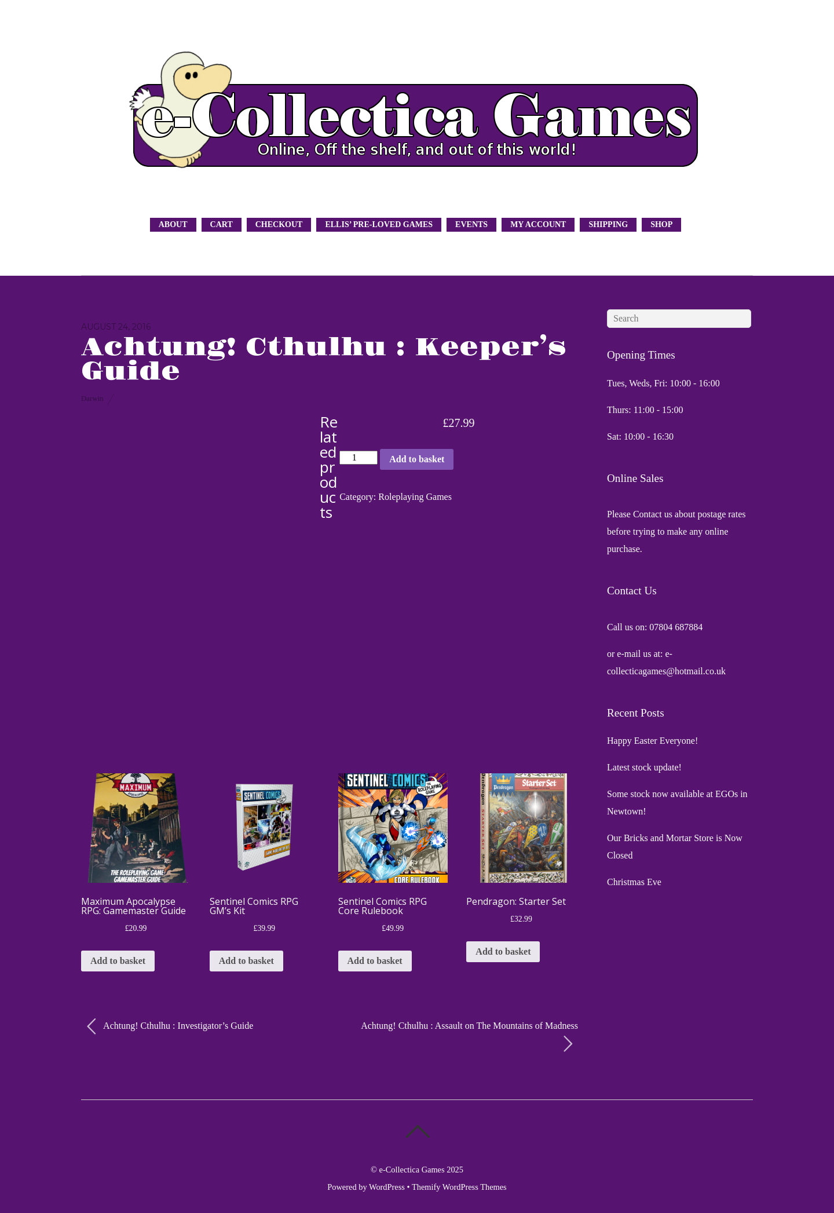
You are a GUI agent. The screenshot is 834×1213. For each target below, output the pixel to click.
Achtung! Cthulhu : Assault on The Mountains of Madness (469, 1037)
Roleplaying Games (415, 497)
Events (471, 224)
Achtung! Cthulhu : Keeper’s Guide (323, 360)
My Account (538, 224)
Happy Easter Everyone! (652, 741)
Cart (221, 224)
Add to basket (416, 459)
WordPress (387, 1187)
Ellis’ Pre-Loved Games (379, 224)
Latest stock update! (644, 767)
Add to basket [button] (117, 961)
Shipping (608, 224)
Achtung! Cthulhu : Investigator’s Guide (170, 1026)
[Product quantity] (358, 458)
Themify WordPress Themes (459, 1187)
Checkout (279, 224)
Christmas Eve (634, 882)
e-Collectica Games (412, 1169)
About (173, 224)
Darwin (92, 398)
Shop (661, 224)
